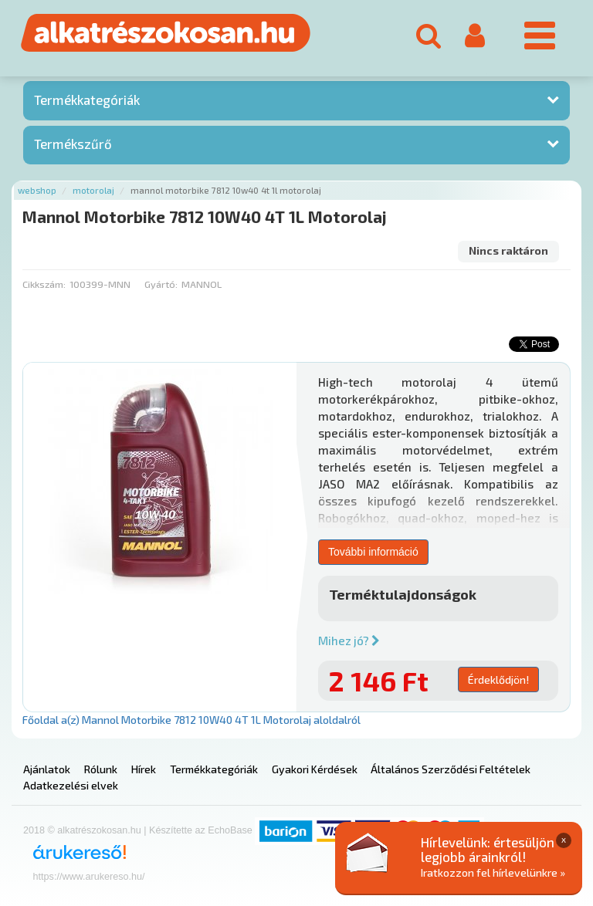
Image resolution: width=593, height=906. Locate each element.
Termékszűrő (73, 143)
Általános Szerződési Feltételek (450, 769)
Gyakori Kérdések (314, 769)
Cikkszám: (44, 284)
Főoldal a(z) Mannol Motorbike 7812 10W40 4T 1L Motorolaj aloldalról (191, 719)
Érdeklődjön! (498, 679)
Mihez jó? (349, 640)
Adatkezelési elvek (70, 785)
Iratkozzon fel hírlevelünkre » (493, 872)
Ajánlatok (46, 769)
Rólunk (100, 769)
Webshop (37, 190)
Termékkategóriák (87, 99)
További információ (373, 552)
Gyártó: (161, 284)
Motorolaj (93, 190)
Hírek (143, 769)
